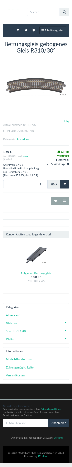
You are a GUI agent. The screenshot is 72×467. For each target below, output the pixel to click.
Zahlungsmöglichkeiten (20, 367)
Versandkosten (15, 375)
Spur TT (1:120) (37, 330)
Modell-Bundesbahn (18, 359)
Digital (37, 338)
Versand (26, 156)
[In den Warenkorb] (64, 184)
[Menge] (25, 184)
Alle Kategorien (52, 30)
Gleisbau (37, 322)
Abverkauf (23, 139)
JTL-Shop (43, 456)
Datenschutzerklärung (51, 409)
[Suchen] (43, 12)
